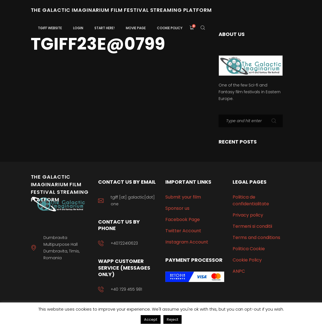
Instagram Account (186, 242)
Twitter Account (183, 230)
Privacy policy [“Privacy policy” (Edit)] (248, 215)
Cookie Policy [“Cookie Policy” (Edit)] (247, 260)
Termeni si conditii (252, 226)
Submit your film (183, 197)
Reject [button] (172, 319)
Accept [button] (150, 319)
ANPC (239, 271)
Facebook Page (182, 219)
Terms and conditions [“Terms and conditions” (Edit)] (256, 237)
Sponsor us (177, 208)
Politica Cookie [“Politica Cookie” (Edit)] (249, 248)
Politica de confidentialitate (251, 200)
